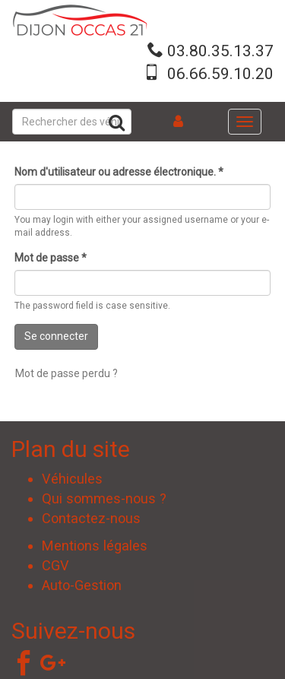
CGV (55, 565)
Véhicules (72, 479)
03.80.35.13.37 (220, 51)
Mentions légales (94, 546)
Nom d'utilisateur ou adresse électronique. (118, 172)
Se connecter (56, 336)
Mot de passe (50, 258)
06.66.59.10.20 (220, 74)
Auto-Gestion (82, 585)
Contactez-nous (91, 518)
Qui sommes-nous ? (104, 498)
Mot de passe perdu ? (66, 373)
